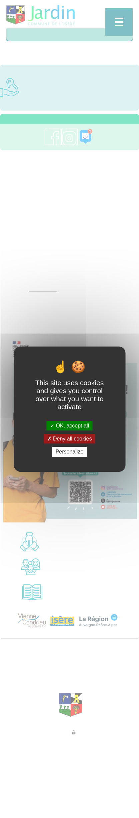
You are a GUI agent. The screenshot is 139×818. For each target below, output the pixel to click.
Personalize (70, 451)
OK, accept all (69, 425)
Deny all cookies (69, 438)
